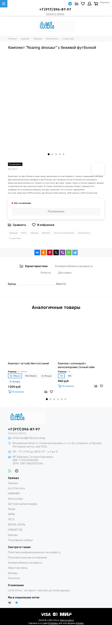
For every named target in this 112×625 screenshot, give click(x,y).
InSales (80, 623)
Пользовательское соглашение (27, 557)
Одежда (13, 233)
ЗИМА (11, 514)
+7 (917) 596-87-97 (55, 9)
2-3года (46, 376)
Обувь (11, 509)
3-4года (15, 381)
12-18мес (15, 376)
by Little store (16, 488)
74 (61, 376)
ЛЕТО (24, 233)
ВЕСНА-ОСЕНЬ (16, 524)
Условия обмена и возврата (25, 562)
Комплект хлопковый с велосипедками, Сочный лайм (76, 365)
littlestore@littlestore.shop (29, 438)
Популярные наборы (20, 540)
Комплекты (84, 233)
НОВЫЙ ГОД (15, 529)
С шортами (15, 238)
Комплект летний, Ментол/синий (28, 363)
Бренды (13, 535)
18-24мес (30, 376)
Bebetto (46, 233)
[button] (49, 154)
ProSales (53, 623)
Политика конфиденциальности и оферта (34, 552)
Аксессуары (15, 498)
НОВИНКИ (14, 493)
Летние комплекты (64, 233)
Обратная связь (18, 568)
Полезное (14, 578)
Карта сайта (67, 620)
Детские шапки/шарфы (22, 504)
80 (69, 376)
